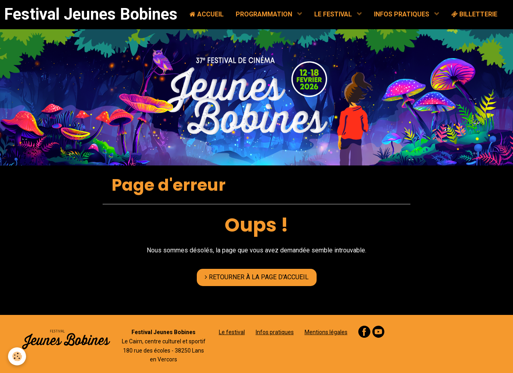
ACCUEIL (207, 14)
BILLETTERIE (474, 14)
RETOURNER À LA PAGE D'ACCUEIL (257, 277)
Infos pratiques (275, 332)
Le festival (232, 332)
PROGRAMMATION (265, 14)
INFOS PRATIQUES (402, 14)
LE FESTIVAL (333, 14)
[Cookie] (17, 356)
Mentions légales (326, 332)
